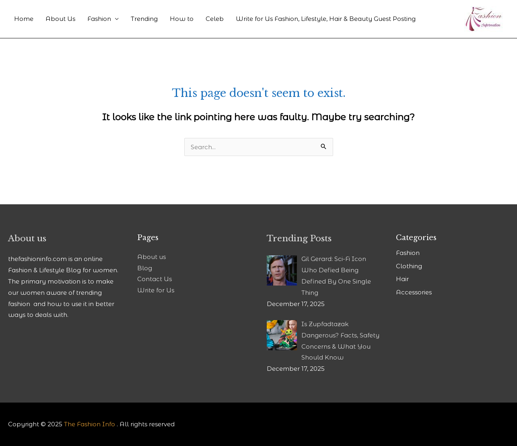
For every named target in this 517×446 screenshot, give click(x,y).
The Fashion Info (89, 424)
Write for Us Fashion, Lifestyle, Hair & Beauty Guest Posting (326, 19)
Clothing (409, 266)
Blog (144, 268)
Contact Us (154, 279)
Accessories (414, 292)
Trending (144, 19)
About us (151, 257)
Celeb (215, 19)
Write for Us (155, 290)
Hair (402, 279)
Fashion (99, 19)
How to (182, 19)
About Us (60, 19)
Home (23, 19)
